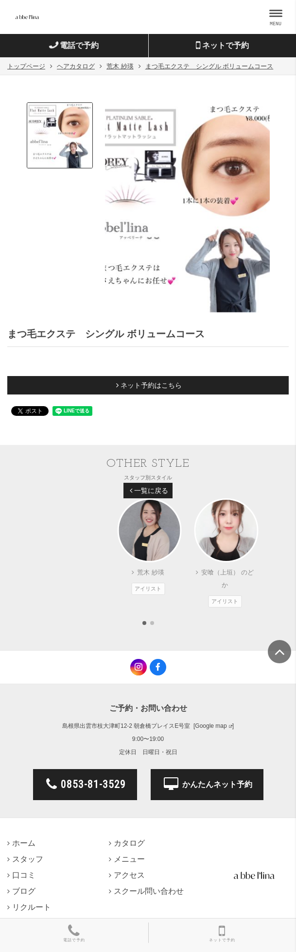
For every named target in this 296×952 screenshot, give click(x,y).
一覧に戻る (149, 490)
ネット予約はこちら (149, 385)
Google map (210, 725)
